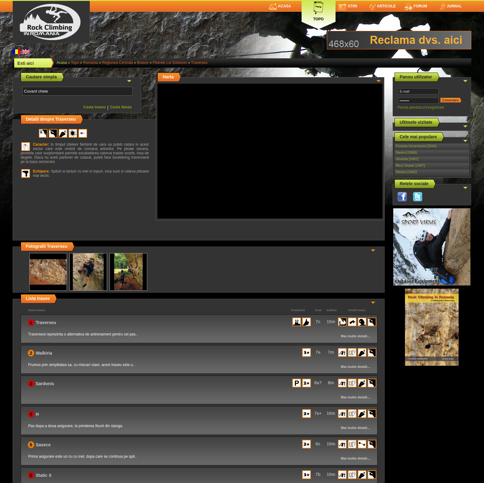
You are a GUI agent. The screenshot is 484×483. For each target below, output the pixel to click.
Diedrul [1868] (406, 152)
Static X (44, 475)
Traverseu (199, 62)
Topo (319, 10)
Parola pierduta (410, 107)
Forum (415, 6)
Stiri (347, 6)
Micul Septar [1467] (410, 165)
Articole (382, 6)
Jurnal (450, 6)
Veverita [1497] (407, 159)
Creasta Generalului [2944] (416, 146)
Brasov (142, 62)
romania (90, 62)
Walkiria (44, 353)
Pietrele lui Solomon (170, 62)
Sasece (43, 444)
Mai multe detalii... (355, 336)
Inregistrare (434, 107)
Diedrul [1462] (406, 172)
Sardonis (45, 383)
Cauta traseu (94, 107)
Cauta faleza (120, 107)
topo (75, 62)
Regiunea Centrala (117, 62)
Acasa (280, 6)
